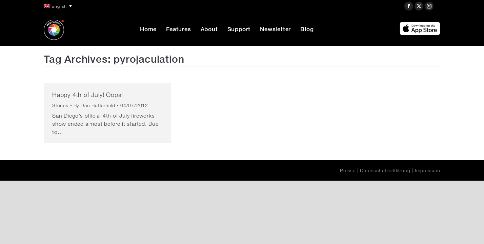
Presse (348, 170)
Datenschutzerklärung (385, 170)
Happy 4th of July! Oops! (87, 94)
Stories (60, 105)
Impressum (427, 170)
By (94, 105)
